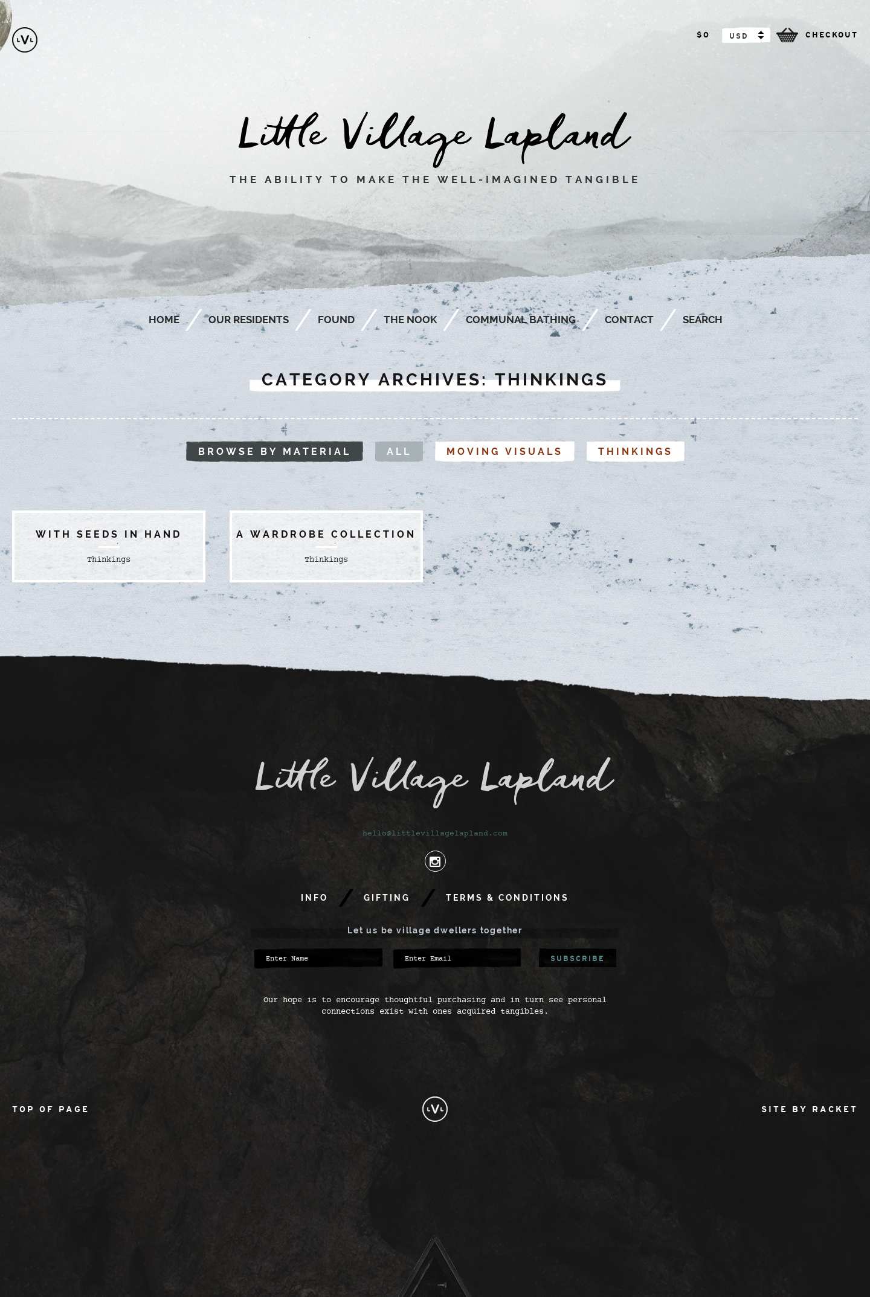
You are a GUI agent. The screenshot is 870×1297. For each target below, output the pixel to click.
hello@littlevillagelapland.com (434, 834)
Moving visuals (504, 451)
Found (336, 320)
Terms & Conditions (507, 898)
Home (164, 320)
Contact (629, 320)
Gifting (387, 898)
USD (738, 36)
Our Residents (248, 320)
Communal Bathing (521, 320)
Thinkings (635, 451)
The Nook (410, 320)
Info (314, 898)
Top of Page (50, 1109)
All (399, 451)
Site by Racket (809, 1109)
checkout (831, 34)
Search (703, 320)
